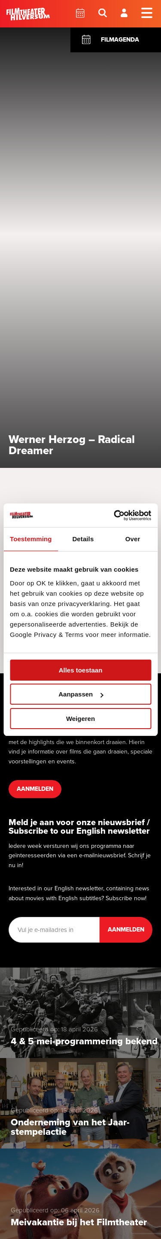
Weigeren (80, 718)
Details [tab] (83, 539)
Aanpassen (80, 694)
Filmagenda (120, 39)
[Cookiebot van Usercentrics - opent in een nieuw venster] (114, 515)
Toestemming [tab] (31, 539)
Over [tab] (132, 539)
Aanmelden (35, 788)
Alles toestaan (81, 670)
